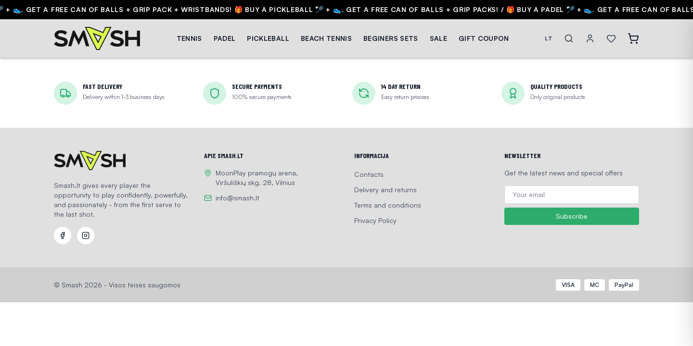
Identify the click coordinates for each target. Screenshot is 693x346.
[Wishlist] (611, 38)
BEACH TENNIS (326, 38)
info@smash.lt (237, 198)
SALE (438, 38)
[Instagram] (85, 235)
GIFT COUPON (484, 38)
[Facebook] (62, 235)
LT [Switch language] (548, 38)
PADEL (225, 38)
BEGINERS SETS (390, 38)
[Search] (569, 38)
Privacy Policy (375, 220)
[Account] (590, 38)
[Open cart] (633, 38)
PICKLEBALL (268, 38)
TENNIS (189, 38)
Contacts (369, 174)
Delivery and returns (385, 189)
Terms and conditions (387, 205)
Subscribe (572, 216)
